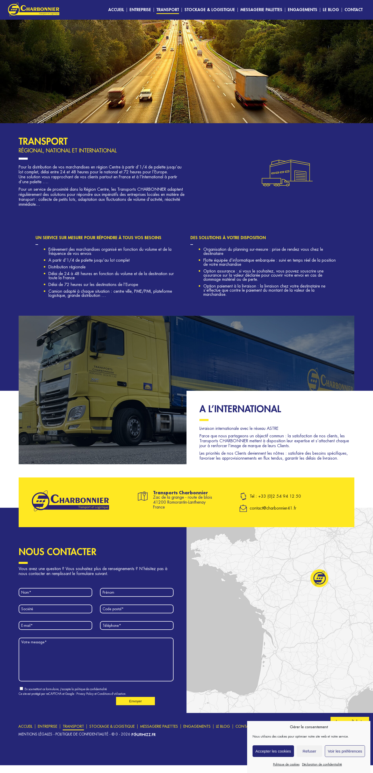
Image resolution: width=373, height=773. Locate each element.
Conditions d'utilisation (111, 701)
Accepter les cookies (273, 756)
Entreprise (140, 10)
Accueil (116, 10)
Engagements (302, 10)
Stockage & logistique (209, 10)
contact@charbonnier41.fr (273, 508)
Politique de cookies (286, 769)
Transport (167, 10)
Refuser (309, 756)
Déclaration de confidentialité (322, 769)
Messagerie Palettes (261, 10)
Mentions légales (35, 742)
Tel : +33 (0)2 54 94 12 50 (275, 496)
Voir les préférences (345, 756)
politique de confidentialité (91, 697)
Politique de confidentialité (81, 742)
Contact (354, 10)
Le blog (331, 10)
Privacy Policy (85, 701)
